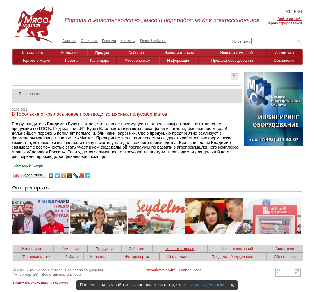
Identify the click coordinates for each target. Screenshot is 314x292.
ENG (298, 11)
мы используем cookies (206, 284)
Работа (71, 60)
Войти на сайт (289, 19)
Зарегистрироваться (284, 23)
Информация (178, 60)
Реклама (109, 41)
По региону (241, 41)
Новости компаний (236, 52)
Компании (70, 52)
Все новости (29, 94)
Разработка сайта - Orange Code (172, 270)
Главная (69, 41)
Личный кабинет (153, 41)
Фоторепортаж (137, 60)
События (136, 52)
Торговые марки (36, 60)
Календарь (99, 60)
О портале (89, 41)
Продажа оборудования (232, 60)
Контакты (127, 41)
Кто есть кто (32, 52)
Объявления (284, 60)
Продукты (103, 52)
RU (289, 11)
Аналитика (284, 52)
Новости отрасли (179, 52)
